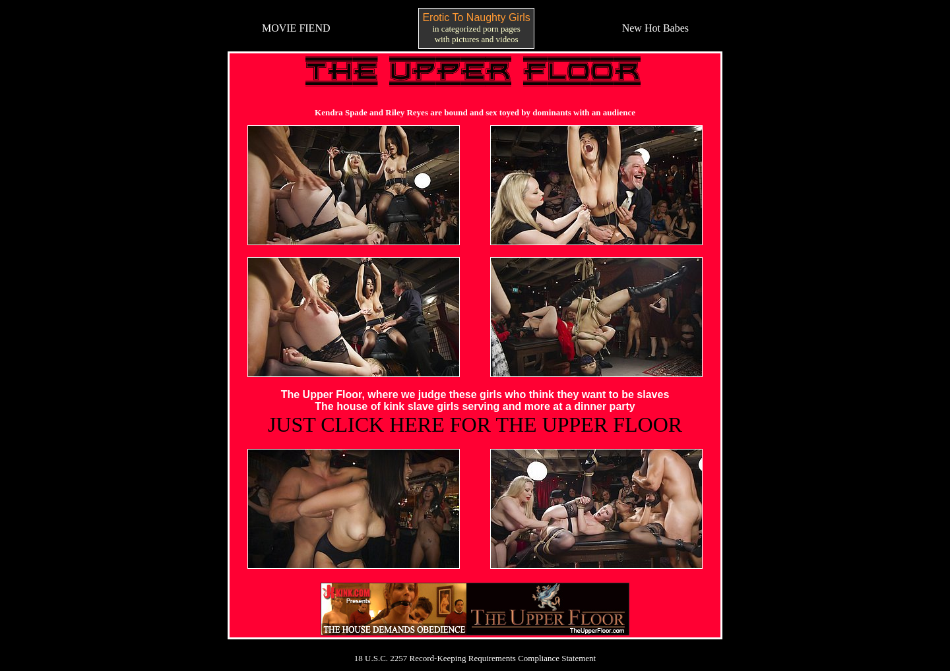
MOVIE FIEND (296, 28)
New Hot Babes (655, 28)
